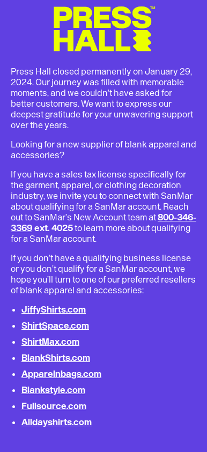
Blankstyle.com (53, 389)
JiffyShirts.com (53, 309)
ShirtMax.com (50, 341)
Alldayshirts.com (56, 422)
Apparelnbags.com (61, 373)
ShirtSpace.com (55, 325)
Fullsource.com (53, 406)
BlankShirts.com (55, 357)
